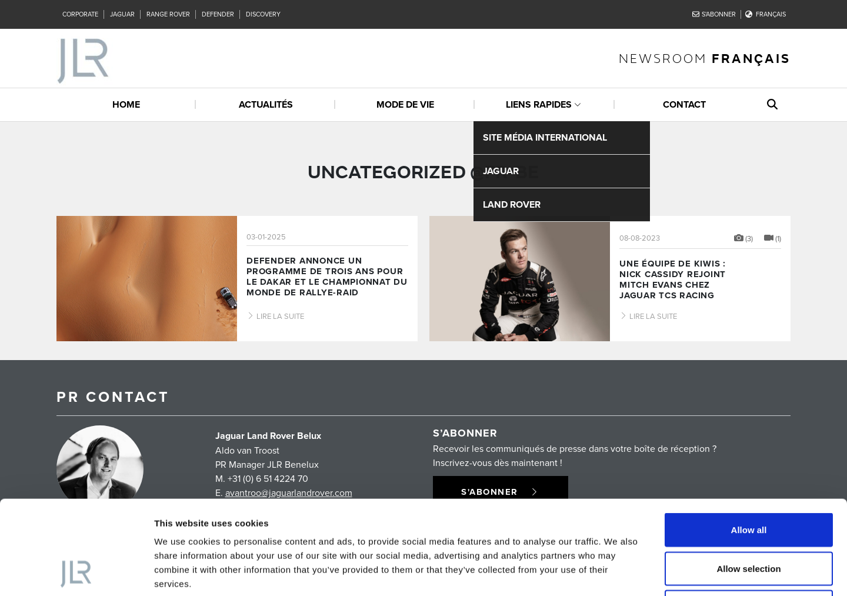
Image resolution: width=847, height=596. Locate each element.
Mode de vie (405, 104)
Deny (749, 519)
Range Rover (168, 14)
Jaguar (122, 14)
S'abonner (714, 14)
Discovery (263, 14)
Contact (684, 104)
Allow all (749, 442)
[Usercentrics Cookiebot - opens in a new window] (76, 573)
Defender (218, 14)
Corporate (80, 14)
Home (126, 104)
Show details (617, 573)
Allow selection (748, 480)
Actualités (266, 104)
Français (765, 14)
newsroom (705, 58)
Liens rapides (539, 104)
